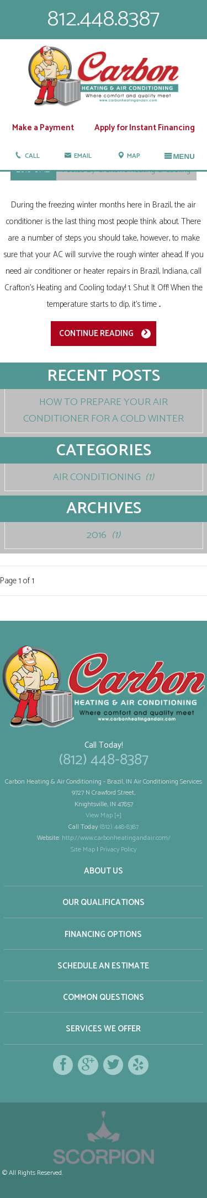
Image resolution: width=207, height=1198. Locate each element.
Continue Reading (96, 333)
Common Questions (103, 997)
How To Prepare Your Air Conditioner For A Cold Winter (103, 410)
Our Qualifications (103, 902)
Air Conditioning (104, 477)
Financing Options (103, 934)
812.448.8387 (103, 19)
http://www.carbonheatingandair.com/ (116, 838)
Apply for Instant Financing (144, 128)
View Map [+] (103, 815)
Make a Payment (43, 128)
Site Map (83, 849)
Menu (179, 156)
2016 (103, 535)
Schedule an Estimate (103, 966)
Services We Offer (103, 1029)
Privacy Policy (118, 849)
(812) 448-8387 (103, 760)
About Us (103, 871)
